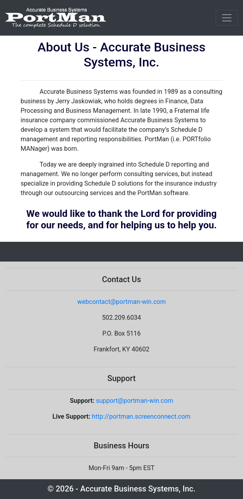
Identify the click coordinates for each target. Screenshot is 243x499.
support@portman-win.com (134, 400)
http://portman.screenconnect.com (141, 416)
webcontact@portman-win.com (121, 301)
